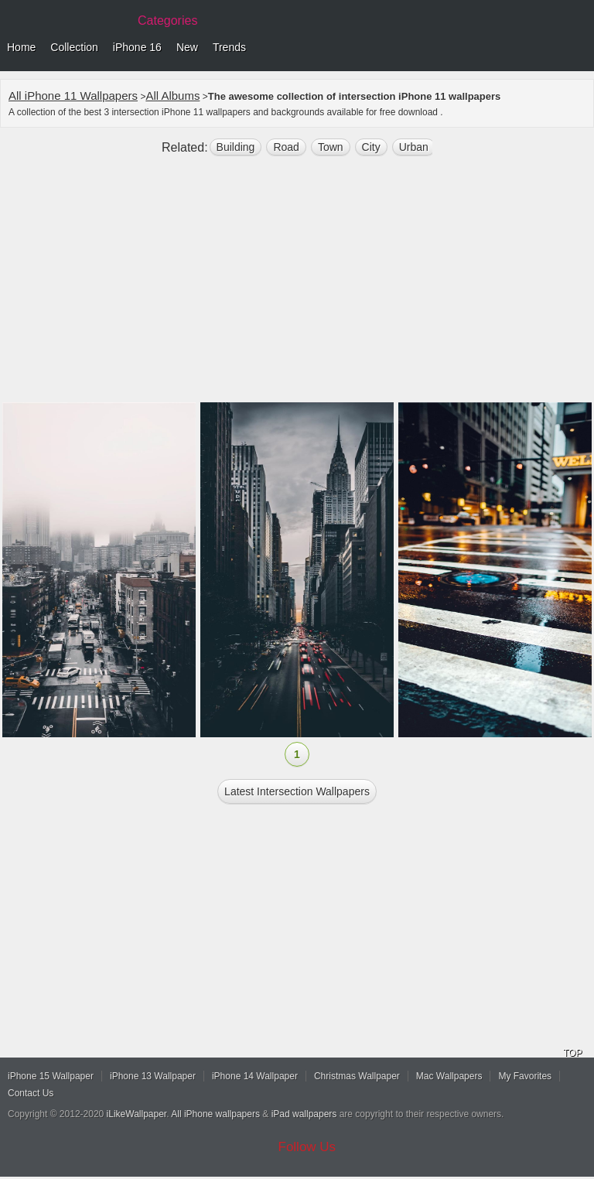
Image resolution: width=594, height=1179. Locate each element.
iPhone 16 (137, 47)
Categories (167, 20)
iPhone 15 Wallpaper (51, 1076)
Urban (413, 147)
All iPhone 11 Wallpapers (73, 95)
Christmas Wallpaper (357, 1076)
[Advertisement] (297, 285)
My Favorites (524, 1076)
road (286, 147)
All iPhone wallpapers (215, 1114)
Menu (578, 48)
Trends (229, 47)
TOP (572, 1052)
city (371, 147)
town (330, 147)
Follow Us (307, 1147)
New (187, 47)
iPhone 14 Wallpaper (255, 1076)
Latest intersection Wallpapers (297, 791)
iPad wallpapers (304, 1114)
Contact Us (30, 1093)
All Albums (172, 95)
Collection (73, 47)
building (236, 147)
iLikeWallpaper (137, 1114)
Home (21, 47)
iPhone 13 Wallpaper (153, 1076)
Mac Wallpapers (449, 1076)
